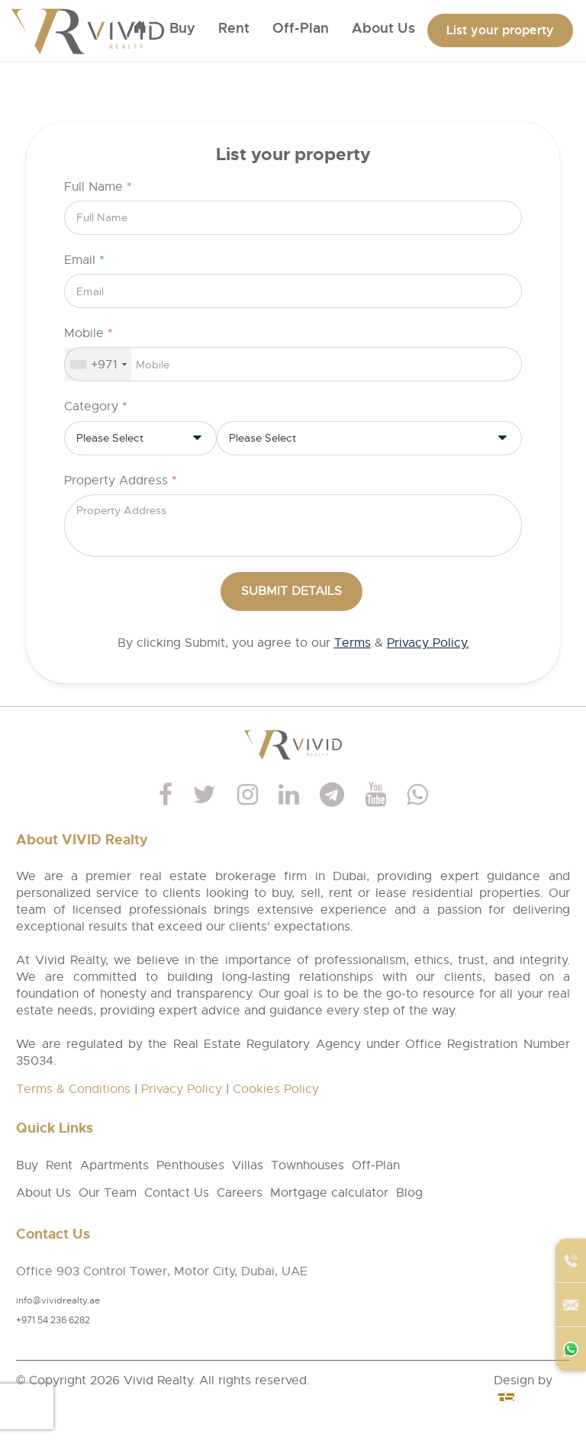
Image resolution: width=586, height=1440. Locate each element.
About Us (43, 1193)
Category (95, 406)
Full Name (98, 186)
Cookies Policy (276, 1089)
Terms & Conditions (73, 1089)
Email (84, 260)
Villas (247, 1165)
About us (383, 28)
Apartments (114, 1165)
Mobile (88, 333)
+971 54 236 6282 (53, 1320)
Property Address (120, 480)
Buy (182, 28)
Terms (352, 643)
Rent (234, 28)
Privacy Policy (181, 1089)
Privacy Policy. (428, 643)
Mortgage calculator (329, 1193)
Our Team (108, 1193)
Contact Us (176, 1193)
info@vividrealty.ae (58, 1300)
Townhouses (307, 1165)
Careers (239, 1193)
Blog (409, 1193)
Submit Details (291, 591)
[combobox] (98, 364)
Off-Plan (300, 28)
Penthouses (190, 1165)
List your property (500, 30)
